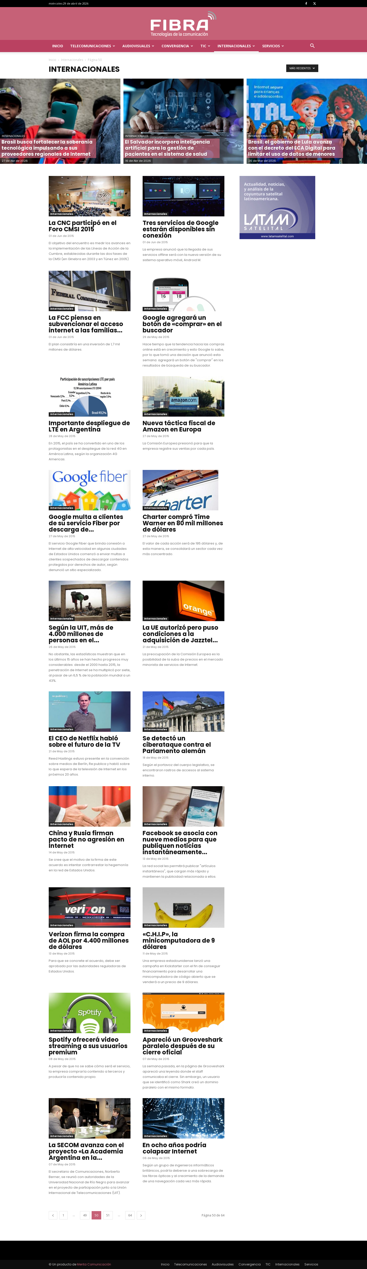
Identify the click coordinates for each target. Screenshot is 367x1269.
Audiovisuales (138, 45)
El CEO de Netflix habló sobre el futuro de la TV (84, 741)
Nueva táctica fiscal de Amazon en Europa (179, 426)
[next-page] (141, 1215)
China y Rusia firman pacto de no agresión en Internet (86, 839)
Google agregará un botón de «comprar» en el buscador (182, 323)
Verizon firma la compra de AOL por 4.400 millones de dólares (89, 940)
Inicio (57, 45)
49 (85, 1215)
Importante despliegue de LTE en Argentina (89, 426)
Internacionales (236, 45)
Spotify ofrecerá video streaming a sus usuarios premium (88, 1045)
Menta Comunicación (94, 1264)
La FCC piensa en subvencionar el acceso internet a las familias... (86, 323)
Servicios (273, 45)
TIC (205, 45)
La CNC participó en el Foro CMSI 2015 (83, 226)
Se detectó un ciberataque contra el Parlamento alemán (177, 744)
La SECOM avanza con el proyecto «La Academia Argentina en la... (86, 1151)
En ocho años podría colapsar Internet (174, 1148)
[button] (312, 46)
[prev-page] (53, 1215)
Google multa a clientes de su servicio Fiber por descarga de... (86, 523)
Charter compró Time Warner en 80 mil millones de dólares (183, 523)
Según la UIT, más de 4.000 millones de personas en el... (81, 633)
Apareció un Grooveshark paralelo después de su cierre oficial (183, 1045)
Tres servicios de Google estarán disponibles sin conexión (181, 229)
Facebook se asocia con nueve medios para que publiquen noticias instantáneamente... (180, 842)
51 (108, 1215)
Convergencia (177, 45)
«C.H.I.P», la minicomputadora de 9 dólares (179, 940)
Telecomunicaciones (92, 45)
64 (130, 1215)
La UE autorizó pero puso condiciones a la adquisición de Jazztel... (180, 633)
